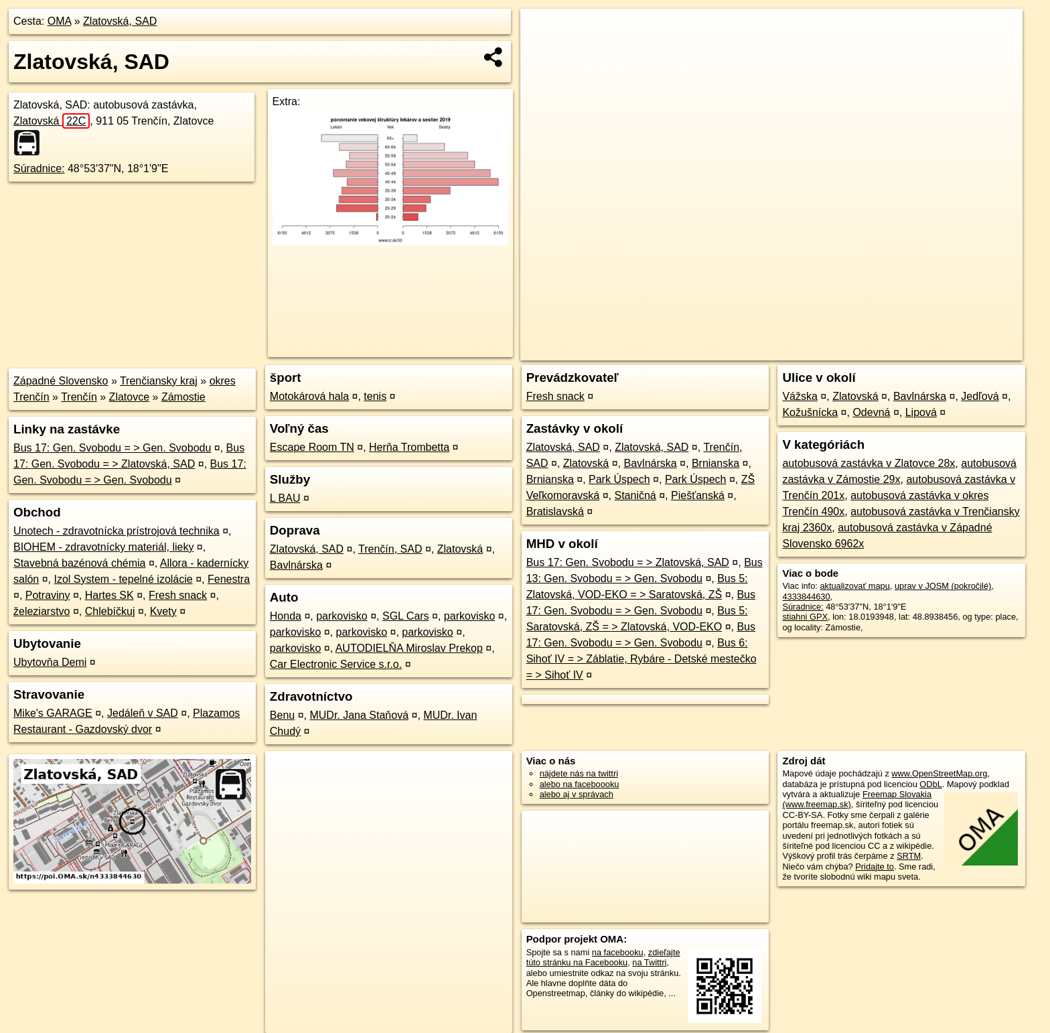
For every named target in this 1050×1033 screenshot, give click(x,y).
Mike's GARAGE (52, 713)
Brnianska (715, 463)
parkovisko (341, 616)
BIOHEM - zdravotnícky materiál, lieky (103, 547)
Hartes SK (109, 595)
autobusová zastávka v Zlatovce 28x (868, 463)
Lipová (921, 412)
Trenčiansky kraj (159, 381)
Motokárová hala (309, 396)
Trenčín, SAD (390, 549)
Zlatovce (129, 397)
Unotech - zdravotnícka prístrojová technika (116, 531)
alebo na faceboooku (579, 784)
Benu (282, 715)
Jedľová (979, 396)
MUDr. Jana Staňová (358, 715)
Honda (285, 616)
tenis (375, 396)
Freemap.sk (860, 350)
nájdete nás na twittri (579, 773)
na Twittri (649, 962)
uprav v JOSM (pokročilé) (943, 586)
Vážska (799, 396)
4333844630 (806, 597)
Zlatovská (51, 121)
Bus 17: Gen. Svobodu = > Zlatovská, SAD (627, 562)
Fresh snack (178, 595)
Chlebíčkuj (110, 611)
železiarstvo (41, 611)
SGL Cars (405, 616)
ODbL (930, 784)
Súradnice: (39, 168)
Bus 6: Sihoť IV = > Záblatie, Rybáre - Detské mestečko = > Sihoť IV (641, 659)
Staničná (635, 495)
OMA (60, 21)
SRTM (909, 856)
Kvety (163, 611)
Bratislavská (555, 511)
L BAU (285, 498)
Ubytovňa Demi (49, 662)
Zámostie (183, 397)
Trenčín (79, 397)
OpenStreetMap (791, 350)
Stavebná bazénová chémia (79, 563)
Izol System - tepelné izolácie (123, 579)
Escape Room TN (312, 447)
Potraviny (47, 595)
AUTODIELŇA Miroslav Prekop (409, 648)
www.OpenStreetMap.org (939, 773)
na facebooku (618, 952)
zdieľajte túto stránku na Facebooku (603, 957)
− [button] (543, 52)
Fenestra (229, 579)
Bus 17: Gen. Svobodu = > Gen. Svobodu (112, 448)
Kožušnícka (810, 412)
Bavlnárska (296, 565)
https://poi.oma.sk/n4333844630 (962, 350)
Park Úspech (619, 479)
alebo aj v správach (576, 794)
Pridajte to (874, 867)
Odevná (871, 412)
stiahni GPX (805, 617)
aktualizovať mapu (854, 586)
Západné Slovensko (60, 381)
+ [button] (543, 31)
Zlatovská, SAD (120, 21)
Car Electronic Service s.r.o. (336, 664)
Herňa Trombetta (409, 447)
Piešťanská (698, 495)
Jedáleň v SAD (142, 713)
